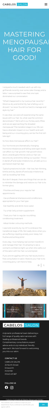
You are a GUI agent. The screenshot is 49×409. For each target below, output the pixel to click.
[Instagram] (11, 387)
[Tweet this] (43, 265)
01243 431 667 (11, 374)
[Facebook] (6, 387)
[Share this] (38, 265)
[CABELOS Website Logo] (15, 4)
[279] (24, 283)
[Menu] (46, 4)
